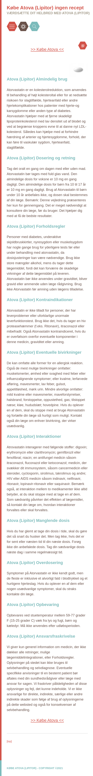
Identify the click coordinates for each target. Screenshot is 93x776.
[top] (9, 741)
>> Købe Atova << (47, 49)
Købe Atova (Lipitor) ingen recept (45, 7)
